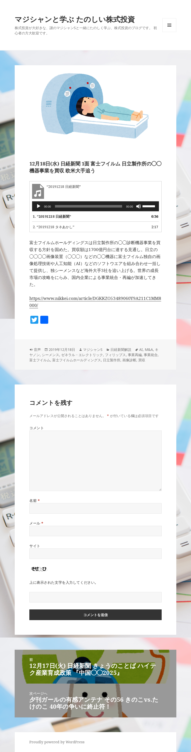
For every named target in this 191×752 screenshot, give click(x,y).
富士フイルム (39, 360)
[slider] (88, 206)
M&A (149, 349)
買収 (141, 360)
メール (36, 523)
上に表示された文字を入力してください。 (63, 582)
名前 (34, 500)
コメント (36, 428)
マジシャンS (92, 349)
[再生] (38, 206)
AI (141, 349)
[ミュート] (138, 206)
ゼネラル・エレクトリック (82, 354)
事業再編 (135, 354)
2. (53, 226)
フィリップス (115, 354)
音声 (37, 349)
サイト (34, 545)
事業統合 (151, 354)
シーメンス (50, 354)
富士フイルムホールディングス (76, 360)
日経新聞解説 (120, 349)
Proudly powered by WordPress (57, 742)
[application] (95, 206)
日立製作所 (111, 360)
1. (52, 216)
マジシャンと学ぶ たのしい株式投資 (75, 19)
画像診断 (129, 360)
